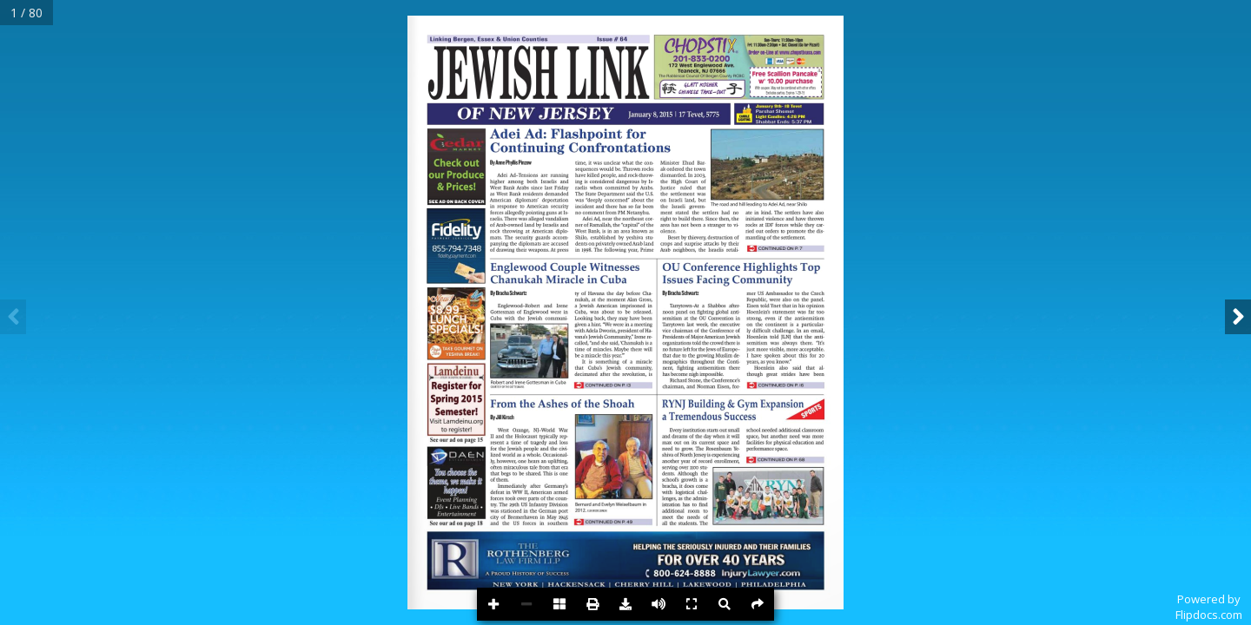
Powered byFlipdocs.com (1208, 606)
